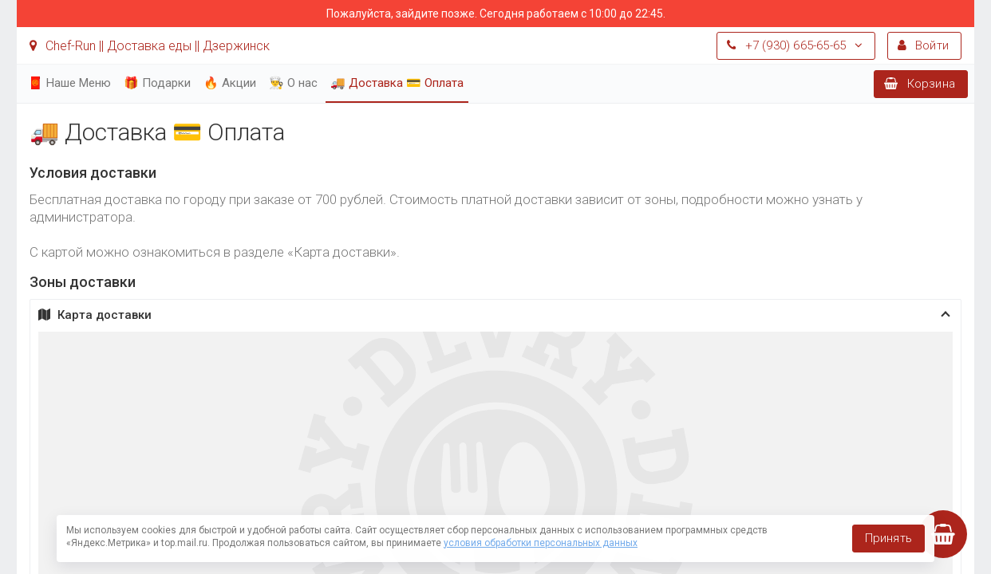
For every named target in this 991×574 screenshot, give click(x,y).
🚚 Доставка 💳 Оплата (397, 83)
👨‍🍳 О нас (293, 83)
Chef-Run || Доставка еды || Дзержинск (150, 45)
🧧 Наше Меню (69, 83)
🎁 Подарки (157, 83)
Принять (888, 538)
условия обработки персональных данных (541, 542)
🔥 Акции (229, 83)
